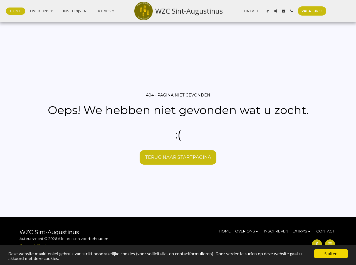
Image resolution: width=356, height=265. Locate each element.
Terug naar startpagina (178, 157)
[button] (42, 11)
